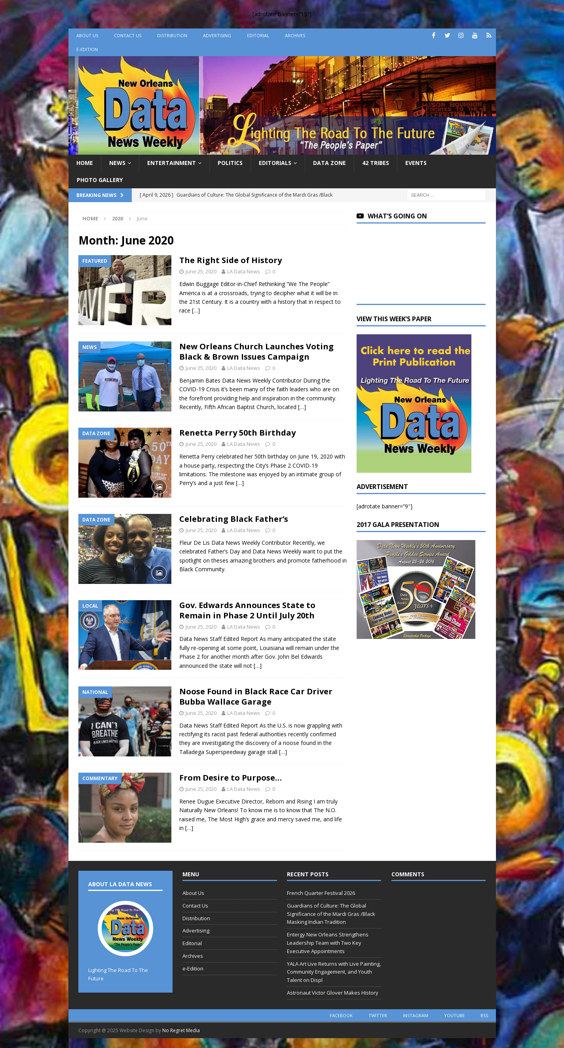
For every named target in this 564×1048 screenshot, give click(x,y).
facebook (341, 1015)
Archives (295, 35)
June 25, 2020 (201, 271)
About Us (87, 35)
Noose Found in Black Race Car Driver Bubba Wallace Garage (255, 696)
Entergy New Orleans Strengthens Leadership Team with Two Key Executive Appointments (327, 943)
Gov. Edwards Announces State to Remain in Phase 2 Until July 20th (247, 610)
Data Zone (329, 163)
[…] (196, 310)
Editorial (258, 35)
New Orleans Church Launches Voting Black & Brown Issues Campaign (256, 351)
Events (416, 163)
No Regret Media (181, 1030)
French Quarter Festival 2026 (321, 892)
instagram (415, 1015)
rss (484, 1015)
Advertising (217, 35)
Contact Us (127, 35)
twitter (377, 1015)
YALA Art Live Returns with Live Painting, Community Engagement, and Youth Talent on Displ (334, 972)
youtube (454, 1015)
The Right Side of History (230, 260)
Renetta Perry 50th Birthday (237, 432)
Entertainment (171, 163)
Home (84, 163)
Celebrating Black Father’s (233, 519)
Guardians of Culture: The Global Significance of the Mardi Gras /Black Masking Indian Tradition (331, 914)
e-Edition (87, 49)
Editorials (275, 163)
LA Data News (243, 271)
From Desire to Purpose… (230, 777)
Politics (230, 163)
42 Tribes (375, 163)
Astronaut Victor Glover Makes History (332, 992)
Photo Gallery (100, 180)
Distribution (172, 35)
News (117, 163)
